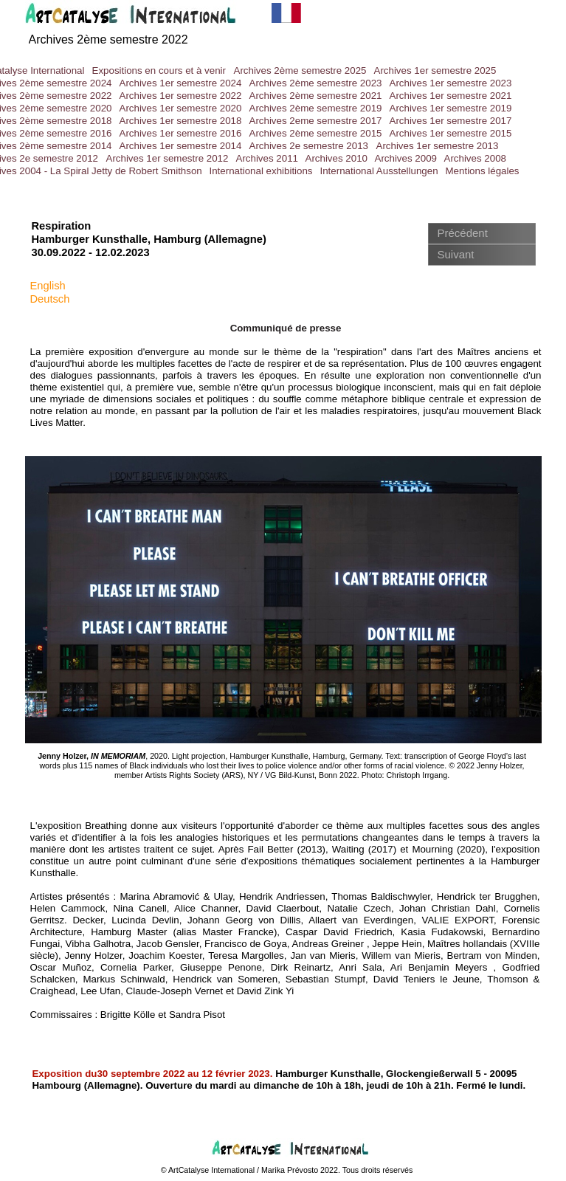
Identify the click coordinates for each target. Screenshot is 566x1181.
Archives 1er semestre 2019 (451, 108)
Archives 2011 (267, 158)
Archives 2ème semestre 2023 (315, 83)
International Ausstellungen (379, 170)
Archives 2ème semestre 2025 (300, 70)
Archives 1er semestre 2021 (451, 95)
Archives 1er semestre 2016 (181, 133)
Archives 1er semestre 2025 (435, 70)
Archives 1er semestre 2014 (181, 145)
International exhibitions (261, 170)
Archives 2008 (475, 158)
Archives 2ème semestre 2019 (315, 108)
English (48, 286)
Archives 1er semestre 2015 (451, 133)
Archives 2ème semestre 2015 (315, 133)
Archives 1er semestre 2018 (181, 120)
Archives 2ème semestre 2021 (315, 95)
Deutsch (50, 299)
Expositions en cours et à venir (159, 70)
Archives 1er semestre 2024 (181, 83)
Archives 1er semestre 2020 (181, 108)
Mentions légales (483, 170)
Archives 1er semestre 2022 (181, 95)
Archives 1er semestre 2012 (167, 158)
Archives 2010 (336, 158)
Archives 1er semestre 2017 (451, 120)
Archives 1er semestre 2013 (437, 145)
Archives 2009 (406, 158)
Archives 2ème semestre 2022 (108, 39)
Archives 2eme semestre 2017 (315, 120)
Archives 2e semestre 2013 (309, 145)
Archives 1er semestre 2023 (451, 83)
